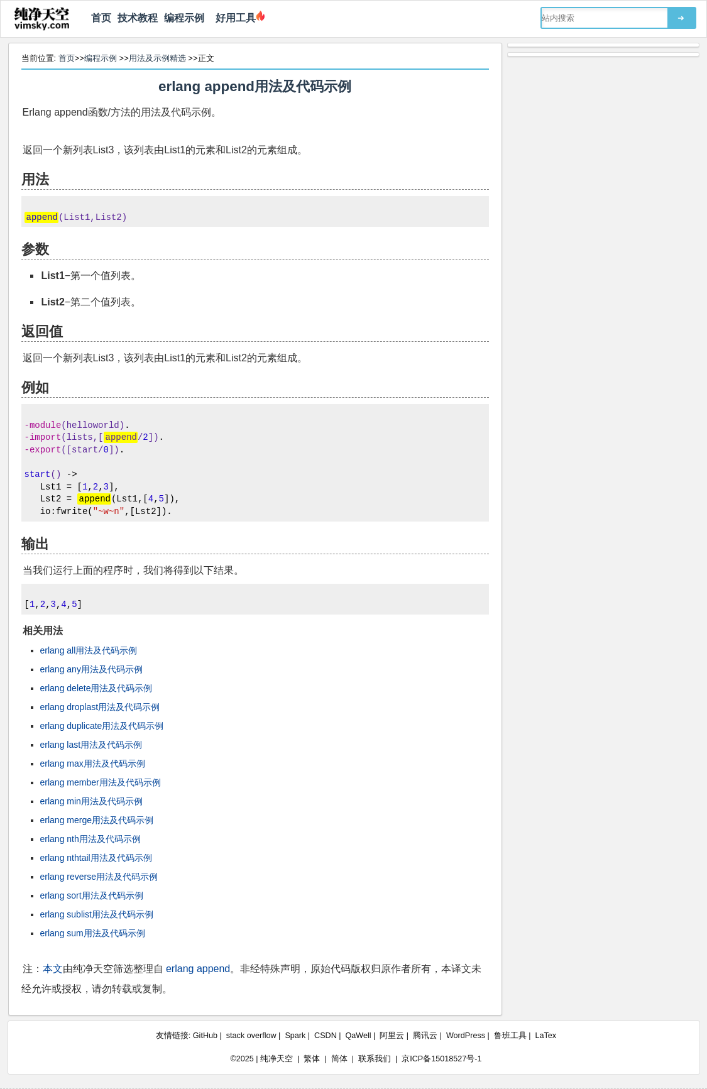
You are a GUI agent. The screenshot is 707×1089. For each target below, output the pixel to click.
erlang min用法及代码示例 (91, 801)
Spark (295, 1035)
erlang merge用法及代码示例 (97, 820)
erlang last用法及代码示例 (91, 745)
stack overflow (251, 1035)
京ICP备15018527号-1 (441, 1058)
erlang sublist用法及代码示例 (97, 914)
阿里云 (392, 1035)
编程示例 (184, 18)
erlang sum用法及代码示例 (92, 933)
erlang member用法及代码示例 (100, 782)
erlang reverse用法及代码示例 (99, 877)
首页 (101, 18)
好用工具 (233, 18)
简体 (339, 1058)
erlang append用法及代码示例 (254, 86)
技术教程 (138, 18)
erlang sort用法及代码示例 (91, 895)
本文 (53, 968)
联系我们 (374, 1058)
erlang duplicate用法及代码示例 (102, 726)
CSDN (325, 1035)
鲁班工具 (510, 1035)
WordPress (465, 1035)
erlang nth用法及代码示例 (90, 839)
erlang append (198, 968)
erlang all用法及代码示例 (89, 650)
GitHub (205, 1035)
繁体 (312, 1058)
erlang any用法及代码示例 (91, 669)
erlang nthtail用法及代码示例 (96, 858)
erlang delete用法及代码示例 (96, 688)
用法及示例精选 (157, 58)
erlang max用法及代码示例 (92, 763)
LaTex (546, 1035)
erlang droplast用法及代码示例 (100, 707)
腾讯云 (425, 1035)
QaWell (358, 1035)
